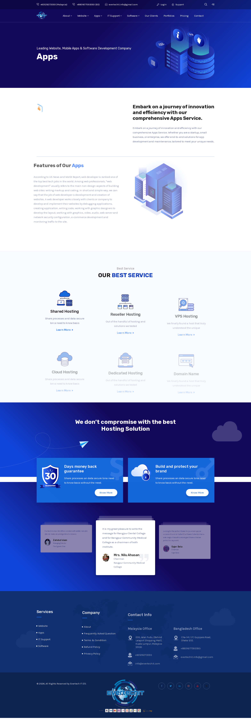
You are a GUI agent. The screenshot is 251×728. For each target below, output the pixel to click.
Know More (95, 492)
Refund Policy (92, 656)
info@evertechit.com (147, 671)
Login (161, 4)
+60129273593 (46, 4)
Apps (98, 15)
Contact (198, 15)
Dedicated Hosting (125, 376)
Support (178, 4)
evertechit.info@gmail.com (121, 4)
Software (133, 15)
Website (83, 15)
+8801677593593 (84, 4)
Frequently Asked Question (100, 643)
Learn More (64, 340)
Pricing (184, 15)
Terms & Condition (95, 649)
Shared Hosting (64, 321)
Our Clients (151, 15)
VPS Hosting (186, 322)
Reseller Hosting (125, 322)
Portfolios (169, 15)
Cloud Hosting (65, 376)
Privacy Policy (92, 663)
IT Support (114, 15)
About (67, 15)
